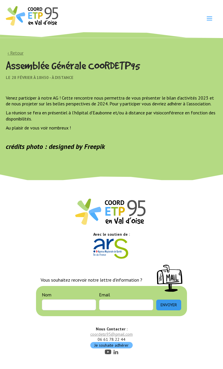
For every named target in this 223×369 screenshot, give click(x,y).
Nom (46, 295)
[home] (33, 15)
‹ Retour (16, 53)
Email (104, 295)
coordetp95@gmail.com (111, 334)
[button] (209, 18)
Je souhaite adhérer (111, 345)
